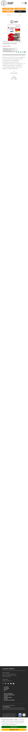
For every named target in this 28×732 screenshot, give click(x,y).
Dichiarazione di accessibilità (9, 699)
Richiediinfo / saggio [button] (14, 77)
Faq (4, 690)
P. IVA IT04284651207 (6, 706)
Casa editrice (6, 686)
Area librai (6, 689)
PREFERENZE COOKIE (14, 729)
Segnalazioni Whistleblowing (9, 694)
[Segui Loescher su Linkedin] (9, 684)
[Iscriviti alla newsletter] (14, 684)
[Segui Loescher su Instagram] (6, 684)
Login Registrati (20, 8)
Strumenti (8, 11)
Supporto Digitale (8, 8)
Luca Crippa (14, 43)
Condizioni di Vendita (8, 697)
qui (23, 721)
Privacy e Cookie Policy (8, 693)
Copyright (6, 696)
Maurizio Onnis (7, 43)
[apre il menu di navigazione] (26, 3)
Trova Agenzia (6, 688)
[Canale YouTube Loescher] (11, 684)
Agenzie (20, 11)
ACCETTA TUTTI (14, 727)
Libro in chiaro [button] (14, 72)
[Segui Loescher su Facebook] (3, 684)
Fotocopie (6, 698)
